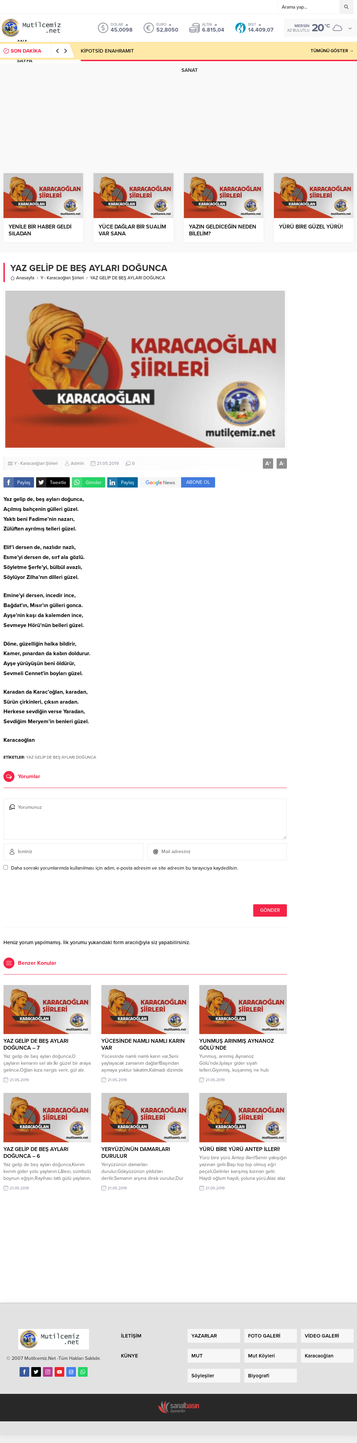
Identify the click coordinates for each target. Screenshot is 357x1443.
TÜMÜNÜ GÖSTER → (332, 51)
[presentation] (50, 889)
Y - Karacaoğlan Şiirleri (62, 278)
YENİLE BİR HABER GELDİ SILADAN (40, 230)
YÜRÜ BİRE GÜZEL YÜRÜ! (311, 226)
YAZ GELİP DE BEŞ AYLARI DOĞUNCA (61, 757)
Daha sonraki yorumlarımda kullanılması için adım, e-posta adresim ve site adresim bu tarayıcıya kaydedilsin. (124, 868)
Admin (77, 463)
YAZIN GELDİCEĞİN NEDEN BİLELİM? (222, 230)
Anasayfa (22, 278)
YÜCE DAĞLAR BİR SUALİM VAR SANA (132, 230)
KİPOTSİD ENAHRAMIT (107, 51)
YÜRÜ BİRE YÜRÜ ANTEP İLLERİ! (239, 1149)
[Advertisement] (179, 111)
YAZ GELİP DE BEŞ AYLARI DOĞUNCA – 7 (35, 1044)
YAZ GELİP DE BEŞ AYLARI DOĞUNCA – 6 (35, 1153)
